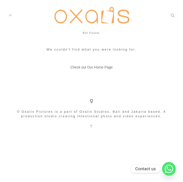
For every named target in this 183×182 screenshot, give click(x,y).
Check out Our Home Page (91, 67)
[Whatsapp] (169, 169)
